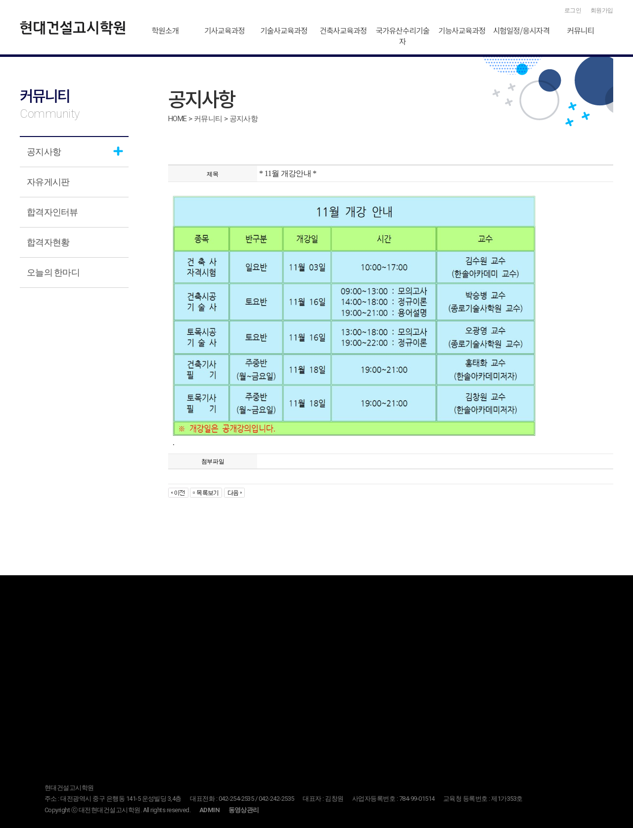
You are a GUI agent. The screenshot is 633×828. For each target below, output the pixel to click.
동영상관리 (243, 810)
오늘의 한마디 (53, 272)
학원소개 (165, 30)
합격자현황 (48, 242)
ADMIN (209, 810)
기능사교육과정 (461, 30)
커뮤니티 (580, 30)
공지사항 (44, 151)
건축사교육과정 (342, 30)
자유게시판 (48, 182)
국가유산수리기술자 (402, 35)
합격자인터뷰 (52, 212)
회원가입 (601, 10)
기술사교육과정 (283, 30)
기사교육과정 (224, 30)
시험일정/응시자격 (521, 30)
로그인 (573, 10)
